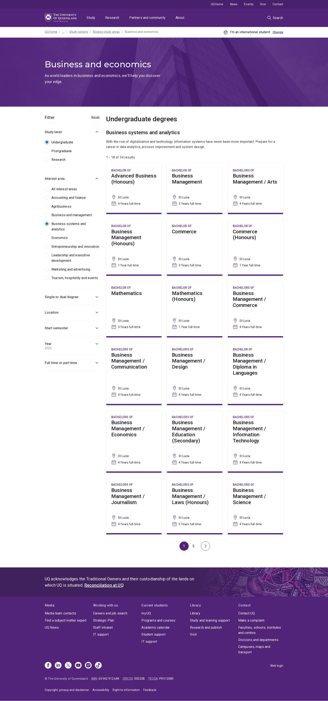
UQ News (52, 627)
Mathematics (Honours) (194, 308)
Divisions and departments (258, 640)
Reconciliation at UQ (104, 585)
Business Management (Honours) (133, 247)
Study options (78, 31)
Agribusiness (61, 206)
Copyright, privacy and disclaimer (67, 690)
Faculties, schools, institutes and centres (259, 630)
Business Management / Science (255, 505)
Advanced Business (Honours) (133, 188)
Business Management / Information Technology (255, 441)
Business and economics (141, 31)
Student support (153, 634)
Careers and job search (110, 613)
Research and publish (206, 627)
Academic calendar (155, 627)
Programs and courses (158, 620)
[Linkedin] (58, 666)
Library (195, 613)
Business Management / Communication (133, 373)
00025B (139, 678)
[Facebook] (48, 666)
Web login (276, 665)
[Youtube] (78, 666)
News (234, 4)
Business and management (71, 215)
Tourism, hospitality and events (74, 278)
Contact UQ (246, 613)
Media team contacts (60, 613)
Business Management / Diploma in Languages (255, 373)
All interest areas (64, 189)
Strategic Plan (103, 620)
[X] (68, 666)
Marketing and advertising (70, 269)
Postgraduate (61, 151)
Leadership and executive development (70, 258)
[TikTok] (98, 666)
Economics (59, 238)
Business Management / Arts (255, 188)
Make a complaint (251, 620)
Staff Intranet (103, 627)
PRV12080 (166, 678)
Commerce (194, 247)
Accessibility (100, 690)
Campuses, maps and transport (254, 649)
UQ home (217, 4)
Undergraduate (62, 142)
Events (248, 4)
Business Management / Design (194, 373)
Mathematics (133, 308)
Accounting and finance (68, 198)
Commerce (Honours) (255, 247)
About (180, 18)
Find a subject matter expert (65, 620)
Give (263, 4)
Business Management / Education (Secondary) (194, 441)
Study (91, 18)
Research (112, 18)
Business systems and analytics (68, 226)
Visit (193, 634)
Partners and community (147, 18)
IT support (101, 634)
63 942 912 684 (109, 678)
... (63, 31)
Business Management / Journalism (133, 505)
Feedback (149, 690)
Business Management (194, 188)
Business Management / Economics (133, 441)
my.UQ (146, 613)
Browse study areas (106, 31)
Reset (95, 117)
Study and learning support (210, 620)
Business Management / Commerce (255, 308)
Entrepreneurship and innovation (75, 247)
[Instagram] (88, 666)
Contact (278, 4)
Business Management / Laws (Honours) (194, 505)
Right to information (126, 690)
